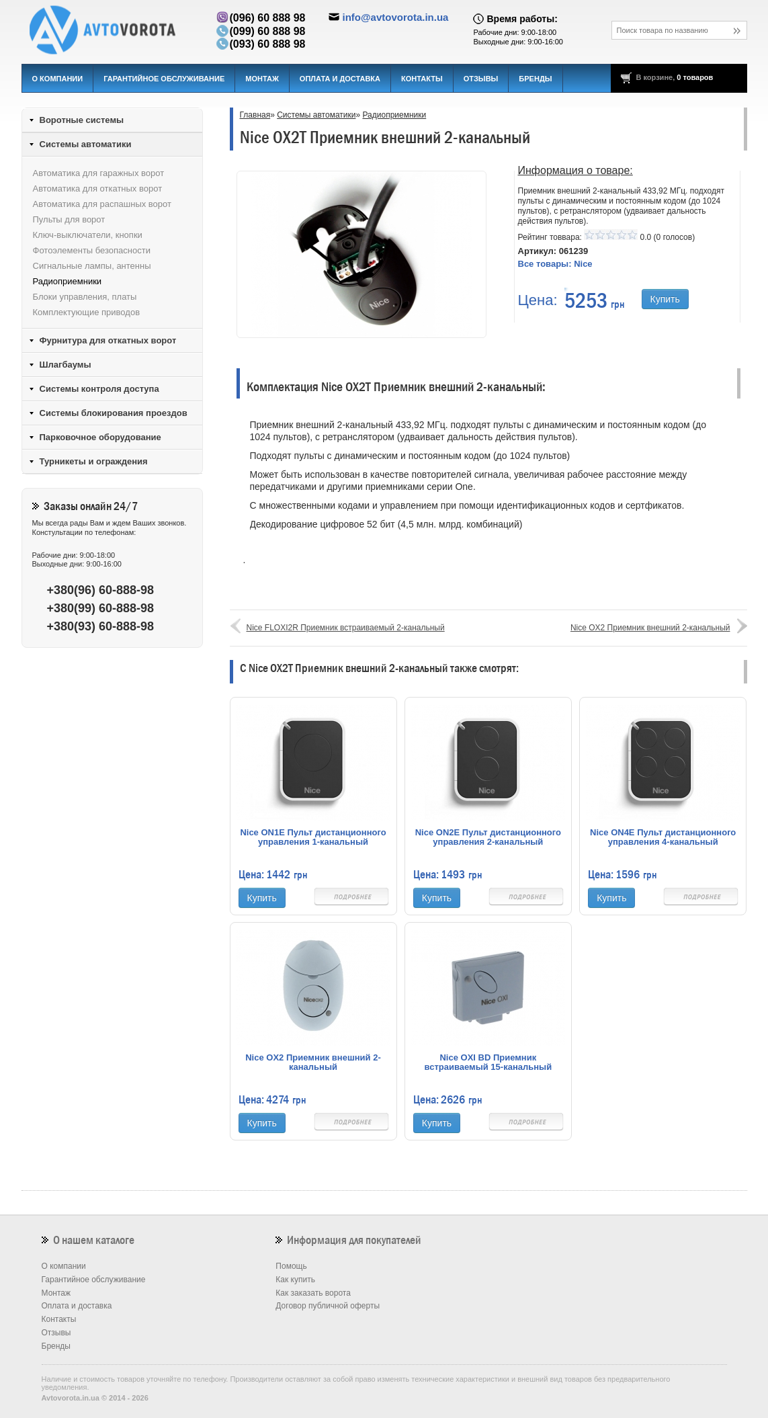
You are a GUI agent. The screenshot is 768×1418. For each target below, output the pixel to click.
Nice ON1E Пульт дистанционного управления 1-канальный (313, 837)
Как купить (295, 1279)
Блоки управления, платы (85, 297)
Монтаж (262, 79)
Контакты (422, 79)
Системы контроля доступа (99, 389)
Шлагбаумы (65, 365)
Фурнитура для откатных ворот (108, 340)
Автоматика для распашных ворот (102, 204)
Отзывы (481, 79)
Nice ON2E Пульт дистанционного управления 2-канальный (488, 837)
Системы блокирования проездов (113, 413)
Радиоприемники (394, 115)
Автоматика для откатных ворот (98, 188)
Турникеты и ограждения (94, 461)
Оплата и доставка (340, 79)
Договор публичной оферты (327, 1305)
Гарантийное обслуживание (163, 79)
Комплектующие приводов (86, 312)
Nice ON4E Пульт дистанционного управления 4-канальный (663, 837)
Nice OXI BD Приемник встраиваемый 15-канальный (488, 1062)
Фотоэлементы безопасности (92, 250)
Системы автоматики (316, 115)
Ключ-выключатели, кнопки (87, 235)
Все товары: (555, 264)
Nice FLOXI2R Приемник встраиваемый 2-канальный (346, 627)
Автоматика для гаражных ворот (99, 173)
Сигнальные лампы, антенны (92, 266)
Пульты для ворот (69, 219)
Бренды (535, 79)
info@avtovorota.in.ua (395, 17)
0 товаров (695, 77)
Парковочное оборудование (100, 437)
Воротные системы (82, 120)
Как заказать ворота (313, 1293)
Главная (255, 115)
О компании (57, 79)
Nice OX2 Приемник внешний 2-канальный (650, 627)
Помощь (290, 1266)
